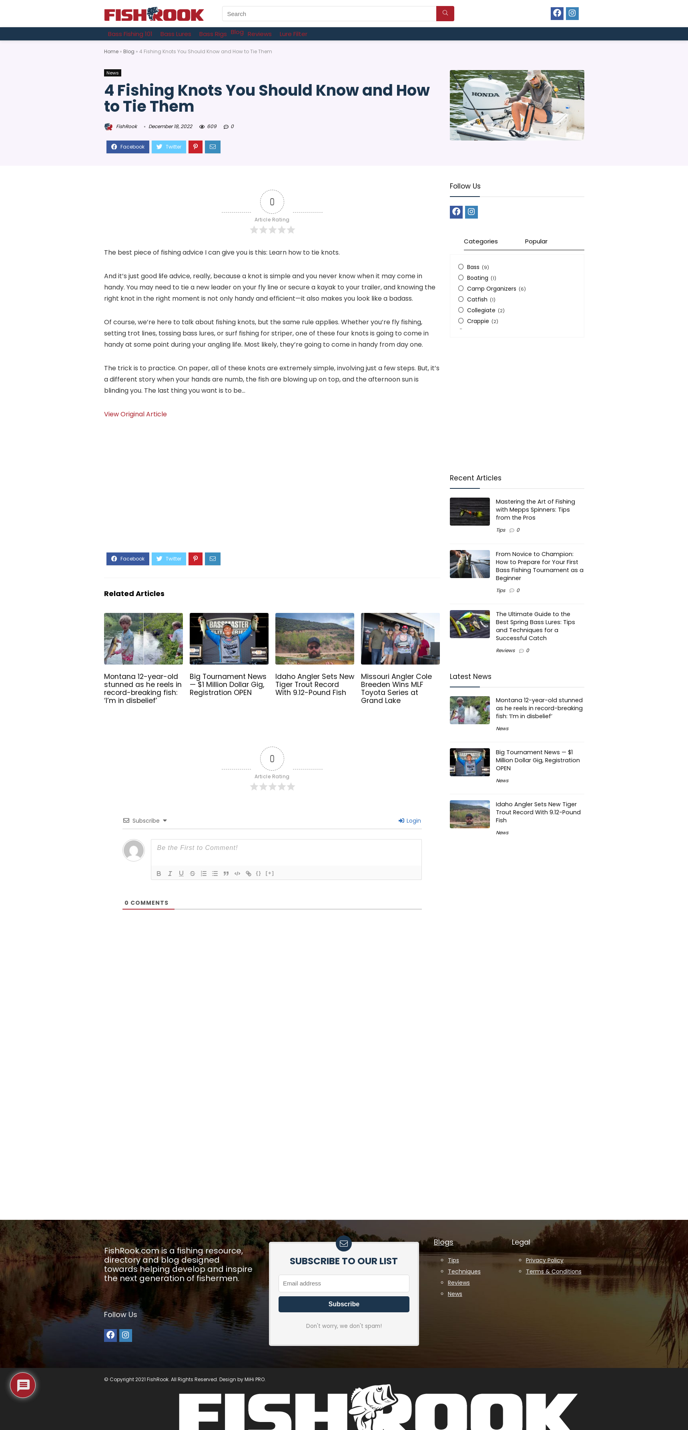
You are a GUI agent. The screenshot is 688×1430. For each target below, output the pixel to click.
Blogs (443, 1242)
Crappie (478, 321)
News (112, 73)
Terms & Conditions (554, 1271)
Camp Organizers (491, 289)
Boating (477, 278)
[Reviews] (260, 33)
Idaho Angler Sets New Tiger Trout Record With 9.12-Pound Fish (314, 684)
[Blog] (237, 31)
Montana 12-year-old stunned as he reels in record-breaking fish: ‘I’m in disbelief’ (143, 688)
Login (410, 821)
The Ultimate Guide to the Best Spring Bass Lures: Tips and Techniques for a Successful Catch (535, 626)
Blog (128, 51)
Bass (473, 267)
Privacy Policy (545, 1260)
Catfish (477, 299)
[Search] (445, 13)
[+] (270, 873)
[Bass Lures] (175, 33)
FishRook (120, 126)
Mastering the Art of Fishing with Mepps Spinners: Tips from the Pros (535, 510)
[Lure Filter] (293, 33)
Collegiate (481, 310)
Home (111, 51)
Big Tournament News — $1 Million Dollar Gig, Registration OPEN (228, 684)
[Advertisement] (272, 492)
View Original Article (135, 414)
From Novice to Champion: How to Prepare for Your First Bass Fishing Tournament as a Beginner (540, 566)
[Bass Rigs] (213, 33)
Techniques (464, 1271)
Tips (500, 529)
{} (259, 873)
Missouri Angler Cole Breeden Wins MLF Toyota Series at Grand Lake (396, 688)
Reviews (505, 650)
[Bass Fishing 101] (130, 33)
